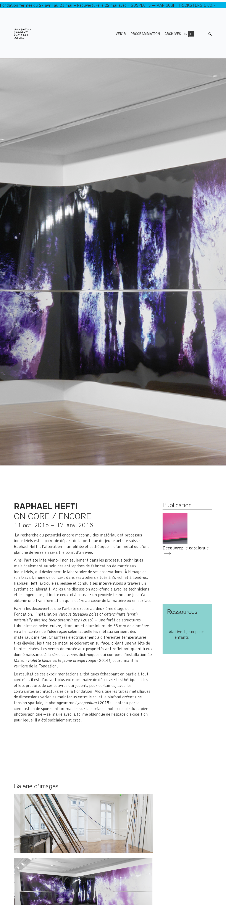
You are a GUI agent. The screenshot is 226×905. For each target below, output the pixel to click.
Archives (173, 34)
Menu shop (202, 33)
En (185, 34)
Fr (192, 34)
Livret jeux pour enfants (189, 634)
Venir (121, 34)
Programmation (145, 34)
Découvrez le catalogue (186, 547)
